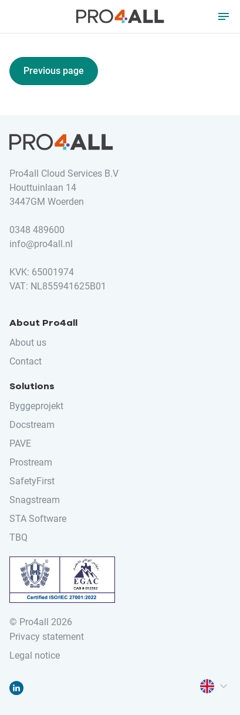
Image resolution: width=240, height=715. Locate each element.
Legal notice (34, 655)
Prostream (30, 462)
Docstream (32, 424)
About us (27, 342)
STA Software (37, 518)
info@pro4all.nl (41, 243)
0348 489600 (37, 229)
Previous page (53, 70)
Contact (25, 361)
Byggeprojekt (36, 406)
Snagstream (34, 499)
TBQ (18, 537)
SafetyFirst (32, 481)
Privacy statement (46, 636)
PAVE (20, 443)
